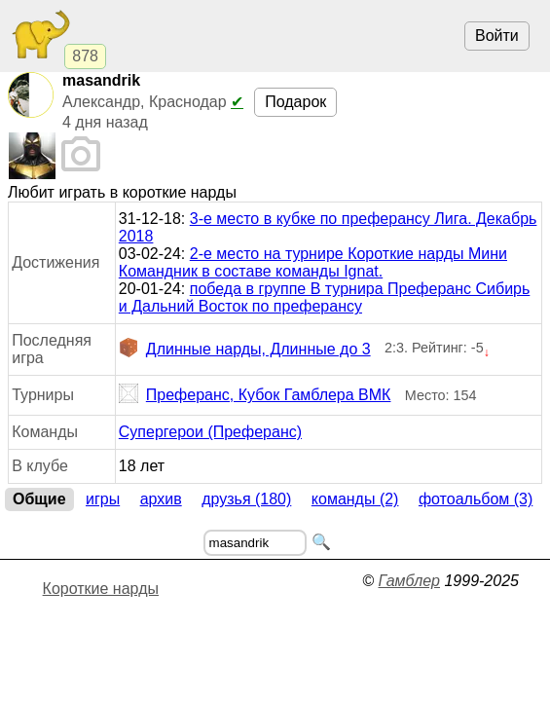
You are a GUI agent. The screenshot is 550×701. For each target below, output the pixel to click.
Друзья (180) (246, 499)
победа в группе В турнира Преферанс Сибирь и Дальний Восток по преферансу (325, 297)
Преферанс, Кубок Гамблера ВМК (255, 395)
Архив (161, 499)
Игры (103, 499)
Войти (497, 35)
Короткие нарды (101, 588)
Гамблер (409, 580)
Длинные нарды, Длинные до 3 (245, 349)
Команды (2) (355, 499)
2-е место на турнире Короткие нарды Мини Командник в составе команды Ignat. (313, 262)
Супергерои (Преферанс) (210, 432)
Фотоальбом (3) (475, 499)
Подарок (295, 101)
